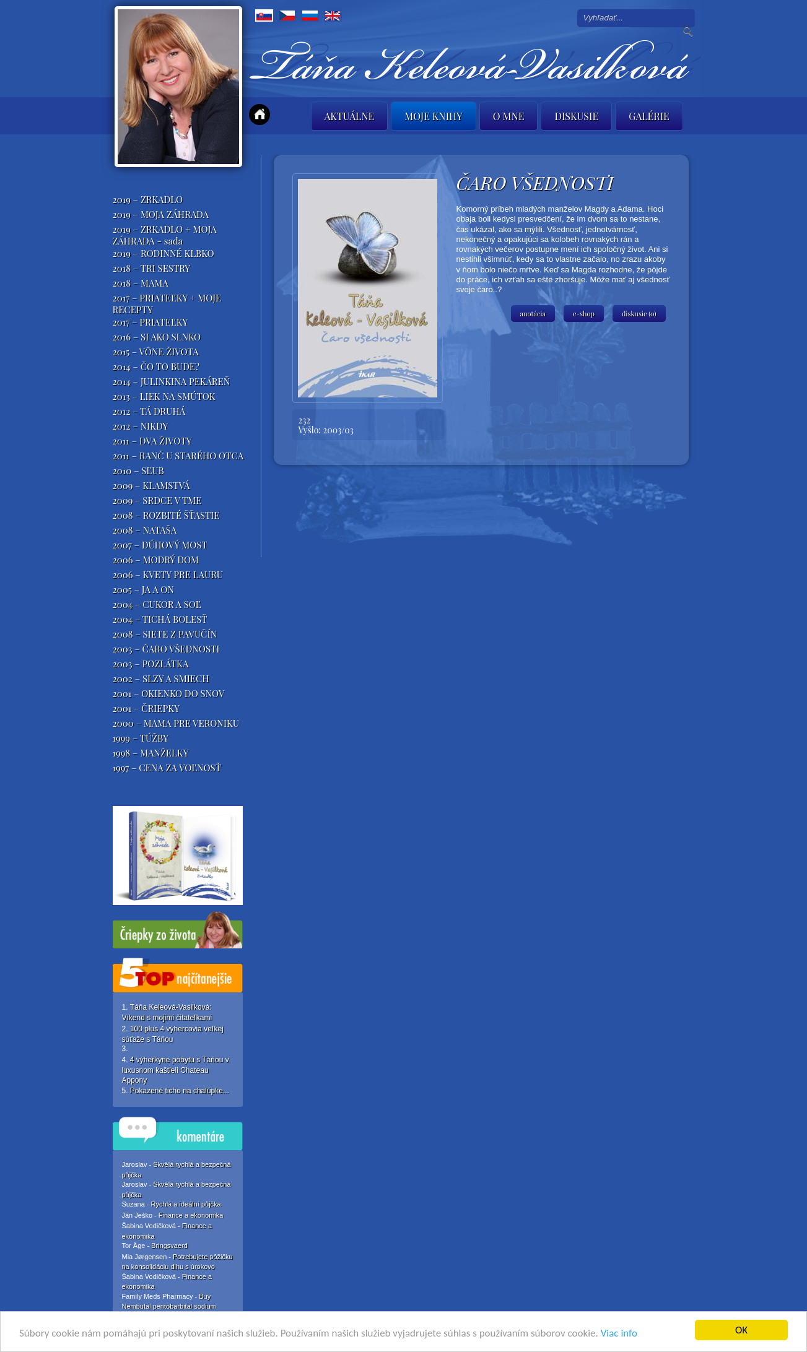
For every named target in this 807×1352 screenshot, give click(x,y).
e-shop (584, 313)
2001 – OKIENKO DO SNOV (169, 693)
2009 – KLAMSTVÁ (151, 485)
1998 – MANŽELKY (151, 753)
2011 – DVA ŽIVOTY (152, 441)
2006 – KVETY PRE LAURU (168, 574)
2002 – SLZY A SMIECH (161, 678)
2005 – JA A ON (143, 589)
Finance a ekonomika (191, 1215)
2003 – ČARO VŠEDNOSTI (166, 649)
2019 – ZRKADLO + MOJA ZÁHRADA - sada (165, 235)
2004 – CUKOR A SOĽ (157, 604)
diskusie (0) (639, 313)
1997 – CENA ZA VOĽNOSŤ (167, 767)
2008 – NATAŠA (145, 530)
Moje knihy (433, 116)
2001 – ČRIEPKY (146, 708)
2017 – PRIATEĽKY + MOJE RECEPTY (167, 304)
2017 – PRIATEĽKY (150, 322)
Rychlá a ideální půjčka (186, 1204)
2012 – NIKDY (140, 426)
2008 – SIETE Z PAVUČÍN (165, 634)
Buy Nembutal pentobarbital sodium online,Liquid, (169, 1306)
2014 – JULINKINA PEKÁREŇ (171, 381)
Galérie (649, 116)
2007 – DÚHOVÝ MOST (160, 545)
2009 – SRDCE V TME (157, 500)
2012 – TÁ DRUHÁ (149, 411)
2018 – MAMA (140, 283)
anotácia (533, 313)
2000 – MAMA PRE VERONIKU (176, 723)
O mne (509, 116)
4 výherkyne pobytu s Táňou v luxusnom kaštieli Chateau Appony (175, 1070)
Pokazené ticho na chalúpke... (179, 1090)
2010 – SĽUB (138, 470)
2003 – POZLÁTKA (151, 663)
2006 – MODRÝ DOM (156, 559)
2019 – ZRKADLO (148, 199)
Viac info (619, 1334)
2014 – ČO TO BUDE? (156, 366)
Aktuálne (350, 116)
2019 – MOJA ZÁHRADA (161, 214)
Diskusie (576, 116)
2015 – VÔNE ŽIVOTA (156, 351)
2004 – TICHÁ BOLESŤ (160, 619)
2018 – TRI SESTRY (152, 268)
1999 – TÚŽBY (141, 738)
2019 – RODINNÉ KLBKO (163, 253)
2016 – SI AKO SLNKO (157, 337)
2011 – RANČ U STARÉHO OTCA (178, 455)
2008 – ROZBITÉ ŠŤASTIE (166, 515)
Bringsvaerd (169, 1245)
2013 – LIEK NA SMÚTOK (164, 396)
